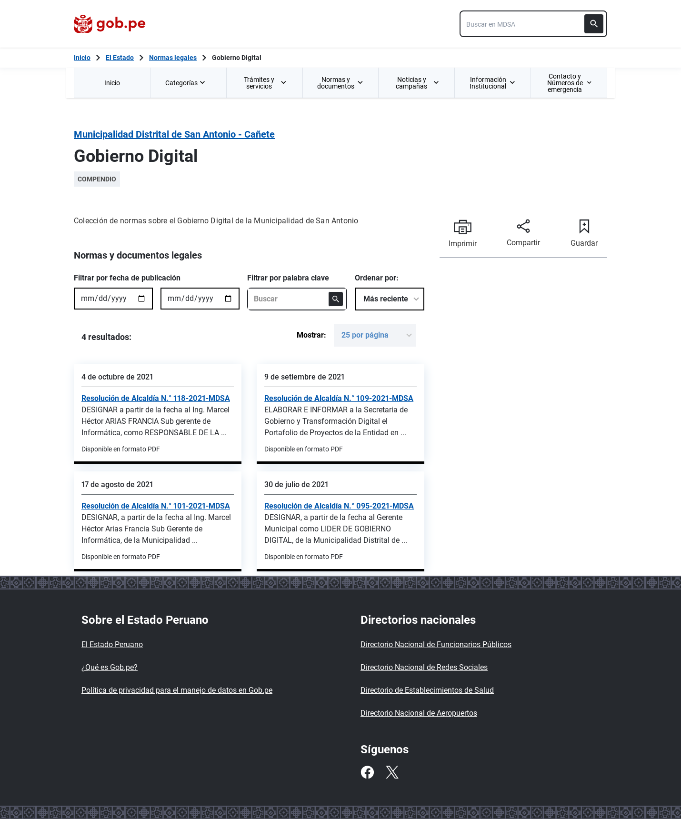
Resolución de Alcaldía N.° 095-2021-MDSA (339, 505)
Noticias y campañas (417, 83)
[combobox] (533, 23)
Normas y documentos (340, 83)
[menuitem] (112, 83)
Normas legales (173, 57)
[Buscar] (593, 23)
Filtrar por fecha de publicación (127, 277)
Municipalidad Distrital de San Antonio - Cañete (174, 134)
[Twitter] (392, 772)
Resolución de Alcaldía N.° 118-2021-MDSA (155, 398)
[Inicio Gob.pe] (82, 57)
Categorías (186, 83)
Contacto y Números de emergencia (569, 82)
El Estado (120, 57)
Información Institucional (492, 83)
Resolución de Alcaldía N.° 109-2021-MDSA (338, 398)
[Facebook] (367, 772)
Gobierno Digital (236, 57)
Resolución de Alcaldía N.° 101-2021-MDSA (155, 505)
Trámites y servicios (265, 83)
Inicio (112, 83)
